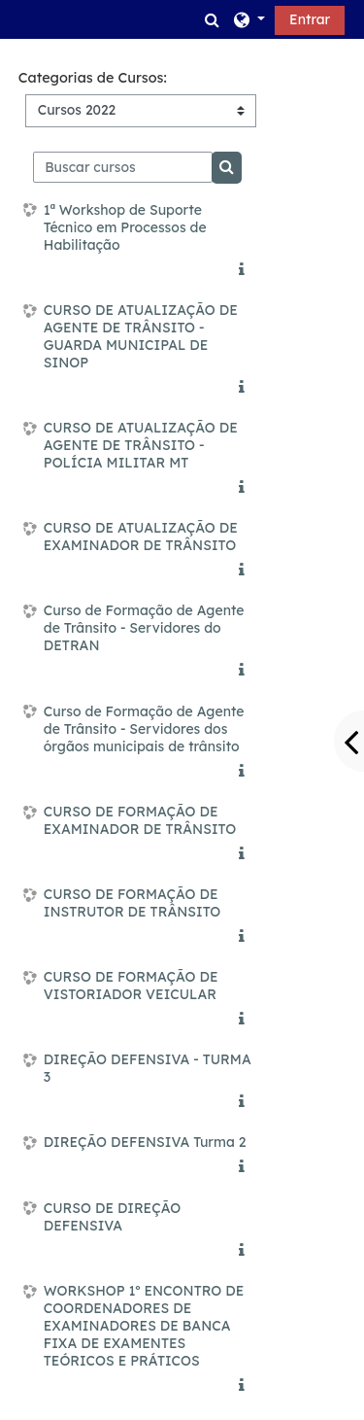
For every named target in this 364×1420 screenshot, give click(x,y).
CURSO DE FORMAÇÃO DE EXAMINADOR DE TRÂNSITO (140, 820)
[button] (212, 19)
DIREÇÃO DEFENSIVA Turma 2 (145, 1142)
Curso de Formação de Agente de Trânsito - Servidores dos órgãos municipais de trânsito (144, 729)
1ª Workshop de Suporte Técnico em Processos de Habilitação (125, 227)
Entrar (309, 19)
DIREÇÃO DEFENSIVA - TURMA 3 (147, 1068)
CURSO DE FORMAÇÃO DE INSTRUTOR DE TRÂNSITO (132, 902)
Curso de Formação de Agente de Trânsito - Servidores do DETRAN (144, 628)
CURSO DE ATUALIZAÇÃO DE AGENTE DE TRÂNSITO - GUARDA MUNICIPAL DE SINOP (141, 336)
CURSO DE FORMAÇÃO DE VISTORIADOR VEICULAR (131, 985)
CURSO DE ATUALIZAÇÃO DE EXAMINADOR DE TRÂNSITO (141, 536)
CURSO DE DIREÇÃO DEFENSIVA (112, 1216)
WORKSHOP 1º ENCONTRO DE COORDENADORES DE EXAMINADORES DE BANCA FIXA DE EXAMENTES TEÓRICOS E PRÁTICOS (144, 1325)
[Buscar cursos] (123, 167)
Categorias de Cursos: (92, 78)
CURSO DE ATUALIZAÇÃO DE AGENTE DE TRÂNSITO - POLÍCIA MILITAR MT (141, 445)
